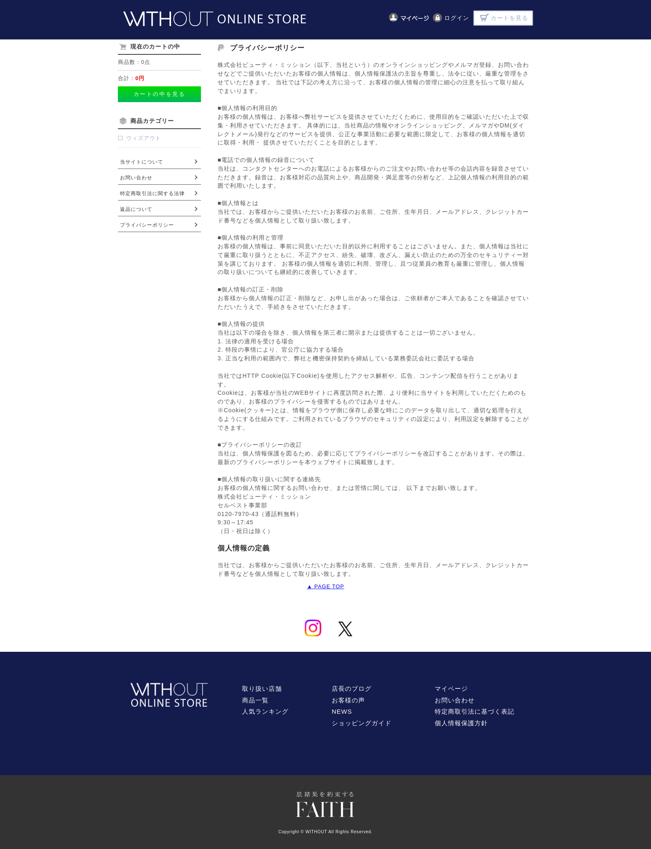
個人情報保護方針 (461, 723)
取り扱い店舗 (262, 688)
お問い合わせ (136, 178)
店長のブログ (352, 688)
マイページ (451, 688)
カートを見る (509, 18)
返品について (136, 209)
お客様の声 (348, 700)
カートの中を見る (159, 94)
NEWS (342, 711)
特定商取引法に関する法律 (152, 193)
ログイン (456, 18)
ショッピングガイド (362, 723)
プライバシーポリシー (147, 225)
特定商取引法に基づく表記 (474, 711)
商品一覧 (255, 700)
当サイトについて (141, 162)
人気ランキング (265, 711)
